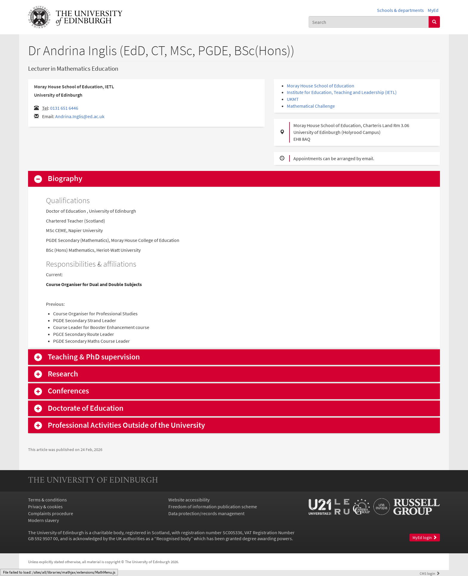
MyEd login (424, 537)
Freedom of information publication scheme (212, 506)
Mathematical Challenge (311, 106)
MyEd (433, 10)
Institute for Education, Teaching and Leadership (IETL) (342, 92)
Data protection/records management (206, 513)
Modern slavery (43, 520)
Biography (65, 178)
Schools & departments (400, 10)
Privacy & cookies (45, 506)
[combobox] (369, 22)
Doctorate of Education (86, 408)
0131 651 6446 (64, 108)
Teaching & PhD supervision (94, 357)
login (430, 573)
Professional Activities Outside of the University (126, 425)
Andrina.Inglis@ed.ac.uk (79, 116)
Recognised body (173, 538)
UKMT (293, 99)
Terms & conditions (47, 500)
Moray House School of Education (320, 86)
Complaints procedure (50, 513)
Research (63, 374)
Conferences (68, 391)
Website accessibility (189, 500)
